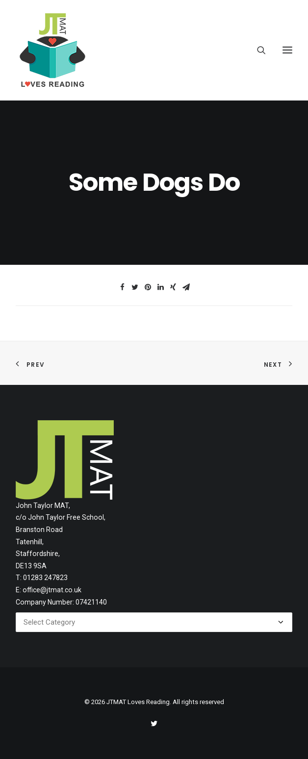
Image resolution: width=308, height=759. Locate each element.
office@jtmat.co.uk (52, 590)
